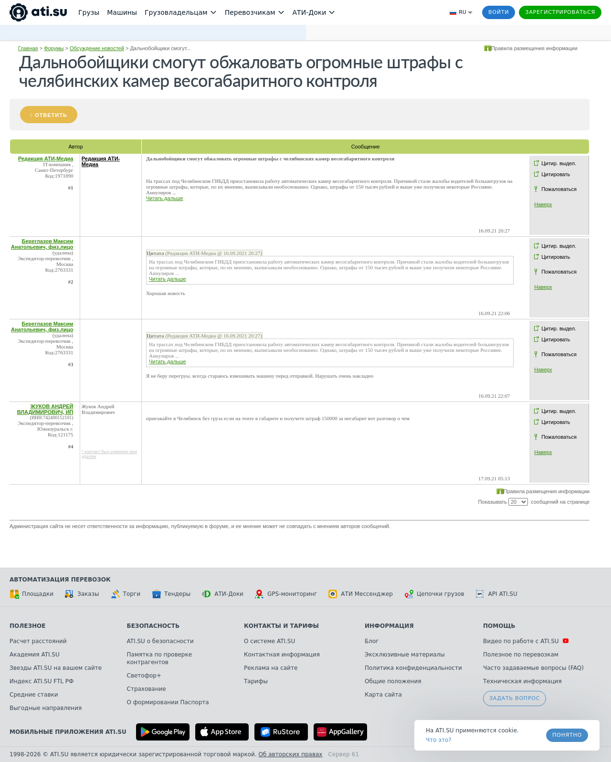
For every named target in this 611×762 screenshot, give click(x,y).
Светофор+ (144, 675)
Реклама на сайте (270, 668)
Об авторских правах (291, 754)
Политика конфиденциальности (413, 668)
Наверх (543, 204)
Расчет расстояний (38, 641)
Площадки (31, 594)
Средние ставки (34, 694)
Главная (28, 48)
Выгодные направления (46, 708)
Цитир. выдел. (558, 163)
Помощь (499, 626)
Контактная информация (282, 654)
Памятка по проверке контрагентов (159, 658)
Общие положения (393, 681)
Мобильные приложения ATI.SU (68, 732)
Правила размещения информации (534, 48)
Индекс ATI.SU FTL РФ (42, 681)
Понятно (567, 735)
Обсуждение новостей (97, 48)
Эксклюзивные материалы (405, 654)
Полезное (27, 626)
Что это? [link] (439, 740)
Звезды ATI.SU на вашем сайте (56, 668)
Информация (389, 626)
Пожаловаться (559, 189)
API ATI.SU (496, 594)
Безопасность (153, 626)
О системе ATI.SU (269, 641)
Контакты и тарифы (281, 626)
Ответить (51, 115)
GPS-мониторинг (286, 594)
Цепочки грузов (434, 594)
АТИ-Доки (222, 594)
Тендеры (171, 594)
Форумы (53, 48)
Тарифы (256, 681)
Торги (125, 594)
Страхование (146, 689)
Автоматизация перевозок (60, 579)
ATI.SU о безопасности (160, 641)
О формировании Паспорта (168, 702)
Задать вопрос (514, 698)
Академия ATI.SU (35, 654)
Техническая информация (522, 681)
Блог (372, 641)
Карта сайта (383, 694)
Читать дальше (164, 198)
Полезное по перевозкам (520, 654)
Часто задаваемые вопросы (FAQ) (533, 668)
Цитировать (555, 174)
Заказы (82, 594)
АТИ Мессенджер (360, 594)
